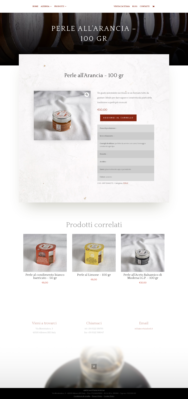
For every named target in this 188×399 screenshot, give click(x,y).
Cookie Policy (109, 396)
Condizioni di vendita (82, 396)
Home (32, 6)
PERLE (123, 183)
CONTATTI (147, 6)
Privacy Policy (97, 396)
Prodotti (56, 6)
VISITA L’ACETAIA (125, 6)
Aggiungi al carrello (116, 118)
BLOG (137, 6)
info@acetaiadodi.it (144, 329)
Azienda (42, 6)
